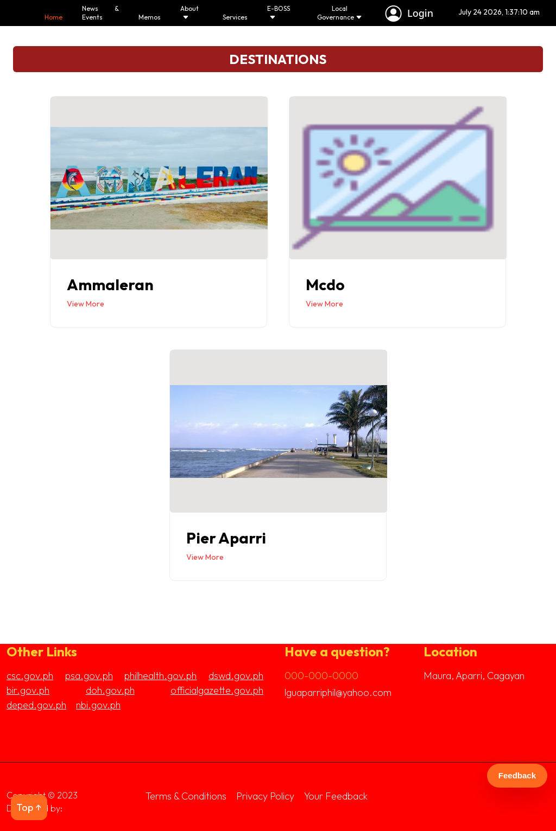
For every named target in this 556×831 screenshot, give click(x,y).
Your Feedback (336, 796)
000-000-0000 (321, 675)
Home (53, 17)
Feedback (517, 775)
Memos (149, 17)
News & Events (100, 12)
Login (419, 13)
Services (234, 17)
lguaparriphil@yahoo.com (338, 692)
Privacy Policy (265, 796)
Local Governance (338, 12)
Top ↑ (29, 807)
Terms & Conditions (186, 796)
